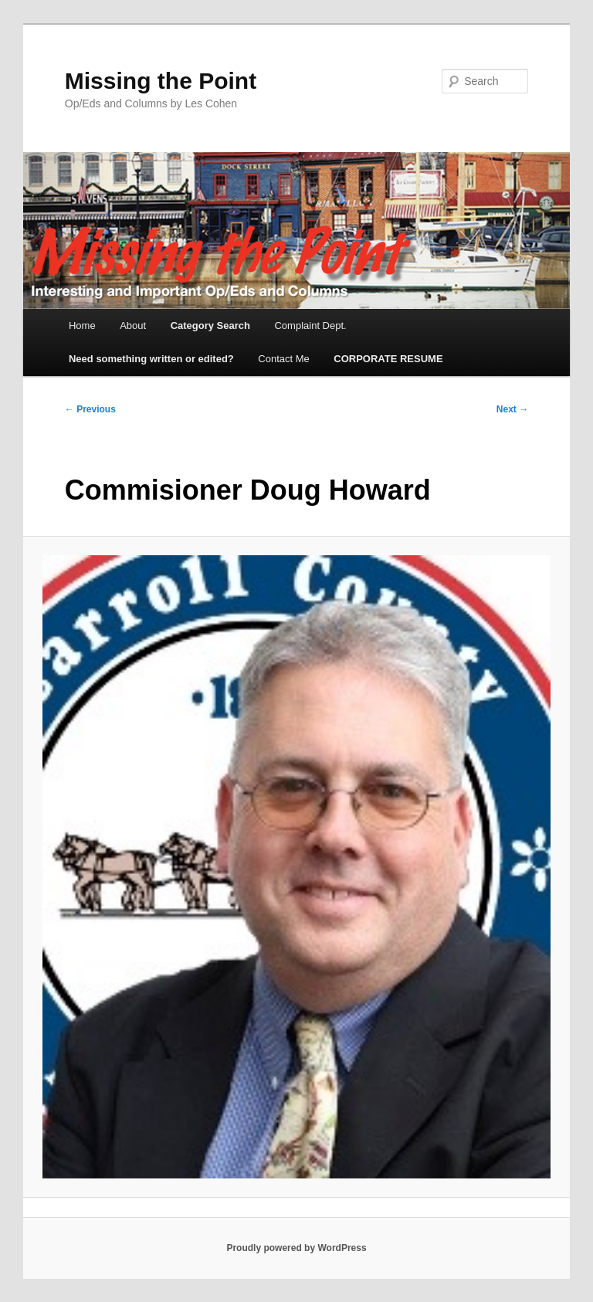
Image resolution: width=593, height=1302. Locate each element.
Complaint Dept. (310, 325)
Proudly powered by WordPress (296, 1248)
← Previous (90, 409)
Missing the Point (160, 80)
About (133, 325)
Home (82, 325)
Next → (512, 409)
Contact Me (283, 358)
